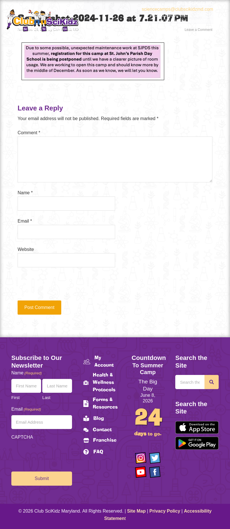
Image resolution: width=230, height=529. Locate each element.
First (15, 397)
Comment (29, 132)
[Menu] (210, 35)
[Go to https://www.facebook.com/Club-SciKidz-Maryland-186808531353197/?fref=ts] (155, 472)
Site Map (136, 511)
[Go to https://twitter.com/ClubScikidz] (155, 458)
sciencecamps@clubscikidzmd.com (177, 9)
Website (26, 249)
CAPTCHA (22, 437)
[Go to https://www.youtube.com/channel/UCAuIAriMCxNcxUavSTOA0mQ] (140, 472)
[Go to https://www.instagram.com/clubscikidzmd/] (140, 458)
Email (25, 221)
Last (46, 397)
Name (25, 192)
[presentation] (56, 287)
